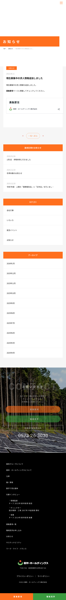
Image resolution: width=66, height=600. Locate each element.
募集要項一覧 (11, 524)
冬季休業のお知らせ (14, 173)
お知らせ (10, 48)
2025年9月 (11, 303)
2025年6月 (11, 333)
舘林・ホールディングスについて (19, 470)
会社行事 (10, 210)
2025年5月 (11, 343)
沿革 (8, 476)
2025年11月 (11, 283)
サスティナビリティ (14, 542)
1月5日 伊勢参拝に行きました (19, 159)
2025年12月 (11, 273)
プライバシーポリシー (25, 576)
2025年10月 (11, 293)
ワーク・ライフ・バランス (16, 548)
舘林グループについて (14, 464)
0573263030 (33, 436)
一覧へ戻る (33, 136)
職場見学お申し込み (14, 530)
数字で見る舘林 (12, 488)
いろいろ (10, 220)
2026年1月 (11, 263)
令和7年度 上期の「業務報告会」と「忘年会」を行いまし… (30, 187)
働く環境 (9, 482)
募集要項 (9, 91)
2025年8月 (11, 313)
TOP (4, 48)
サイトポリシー (44, 576)
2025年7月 (11, 323)
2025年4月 (11, 353)
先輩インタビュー (13, 494)
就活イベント (12, 230)
